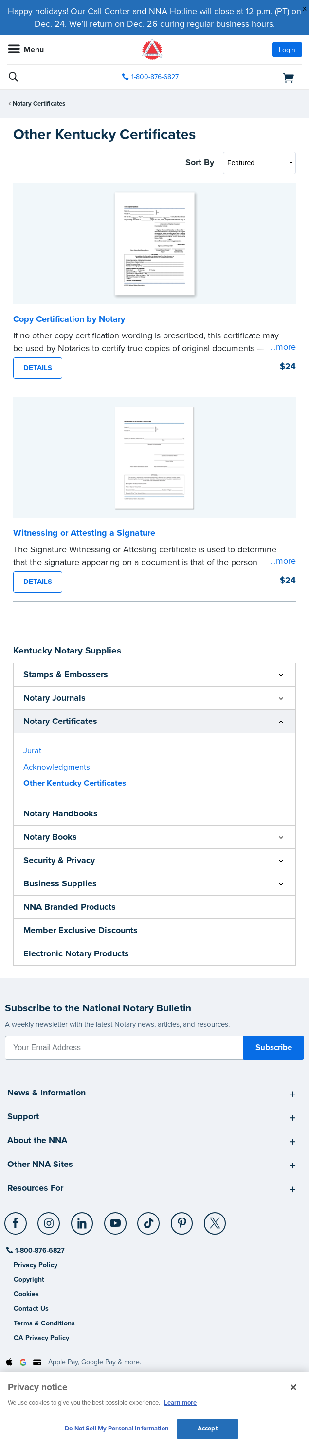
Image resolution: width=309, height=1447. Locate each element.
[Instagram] (49, 1219)
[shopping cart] (255, 77)
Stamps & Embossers (65, 674)
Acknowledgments (56, 767)
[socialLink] (17, 1227)
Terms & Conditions (44, 1323)
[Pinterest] (182, 1219)
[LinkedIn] (82, 1219)
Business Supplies (60, 883)
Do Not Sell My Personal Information (117, 1428)
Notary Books (50, 836)
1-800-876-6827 (39, 1250)
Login (287, 50)
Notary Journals (54, 697)
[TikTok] (149, 1219)
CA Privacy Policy (41, 1338)
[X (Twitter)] (215, 1219)
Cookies (26, 1294)
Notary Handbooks (60, 813)
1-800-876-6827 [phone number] (155, 77)
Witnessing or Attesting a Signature (84, 533)
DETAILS (37, 367)
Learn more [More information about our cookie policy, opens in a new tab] (180, 1403)
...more (283, 346)
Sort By (199, 162)
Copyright (29, 1279)
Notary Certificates (39, 103)
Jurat (32, 751)
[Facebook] (16, 1219)
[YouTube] (115, 1219)
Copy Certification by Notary (69, 319)
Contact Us (31, 1309)
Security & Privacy (59, 860)
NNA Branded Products (69, 906)
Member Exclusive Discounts (80, 930)
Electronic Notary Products (76, 953)
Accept (208, 1428)
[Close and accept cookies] (293, 1387)
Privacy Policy (35, 1265)
